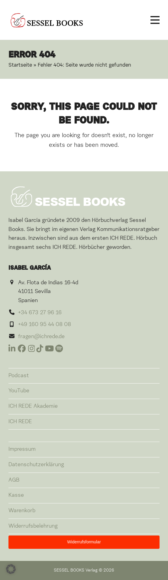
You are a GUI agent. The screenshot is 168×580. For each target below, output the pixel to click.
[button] (155, 20)
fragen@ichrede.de (41, 336)
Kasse (16, 495)
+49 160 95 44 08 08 (44, 324)
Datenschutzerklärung (36, 464)
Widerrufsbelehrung (33, 526)
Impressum (22, 449)
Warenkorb (21, 510)
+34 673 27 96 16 (40, 312)
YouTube (18, 391)
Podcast (18, 375)
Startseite (20, 65)
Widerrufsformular (84, 541)
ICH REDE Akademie (33, 406)
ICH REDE (20, 421)
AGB (14, 480)
